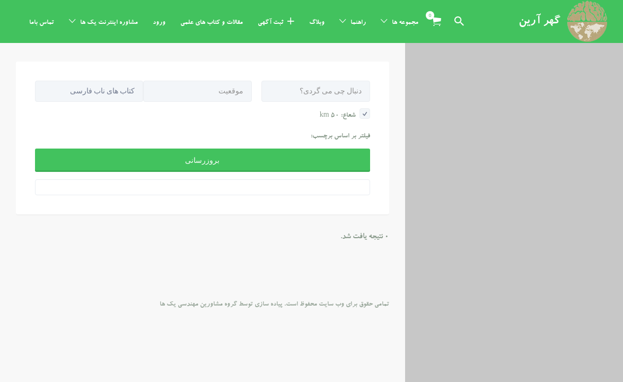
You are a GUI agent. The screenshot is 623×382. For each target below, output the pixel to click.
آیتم (433, 15)
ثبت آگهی (271, 23)
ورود (159, 23)
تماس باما (41, 23)
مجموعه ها (405, 23)
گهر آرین (539, 21)
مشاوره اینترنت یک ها (109, 23)
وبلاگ (316, 23)
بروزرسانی (202, 117)
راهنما (358, 23)
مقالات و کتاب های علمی (211, 23)
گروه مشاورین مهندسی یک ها (198, 261)
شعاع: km (345, 72)
